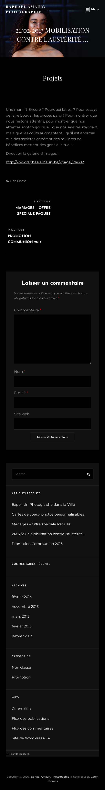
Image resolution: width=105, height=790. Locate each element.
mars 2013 (20, 616)
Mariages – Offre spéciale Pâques (41, 524)
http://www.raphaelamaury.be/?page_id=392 (45, 162)
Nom (19, 371)
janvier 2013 (22, 636)
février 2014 (22, 597)
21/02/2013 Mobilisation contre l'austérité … (49, 534)
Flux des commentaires (32, 728)
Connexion (21, 709)
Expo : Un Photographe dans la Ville (43, 504)
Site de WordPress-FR (31, 738)
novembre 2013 (25, 606)
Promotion (21, 677)
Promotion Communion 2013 (37, 544)
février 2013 (22, 626)
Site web (21, 414)
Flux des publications (30, 718)
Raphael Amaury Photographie (49, 776)
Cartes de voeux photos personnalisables (48, 514)
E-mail (21, 393)
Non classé (18, 181)
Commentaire (27, 310)
